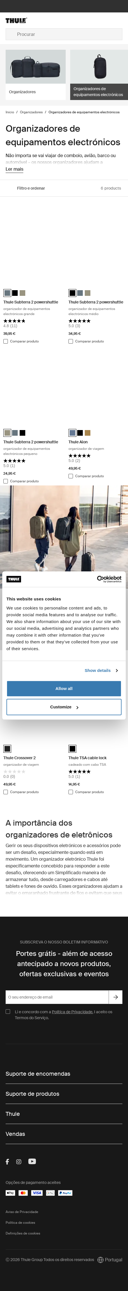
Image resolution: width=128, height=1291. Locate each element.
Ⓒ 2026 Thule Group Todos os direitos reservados (50, 1259)
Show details (98, 670)
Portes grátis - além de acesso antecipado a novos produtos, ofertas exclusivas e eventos (64, 963)
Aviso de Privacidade (22, 1212)
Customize (64, 706)
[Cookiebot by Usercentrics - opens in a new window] (97, 579)
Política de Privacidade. (72, 1011)
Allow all (64, 688)
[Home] (25, 20)
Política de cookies (20, 1222)
